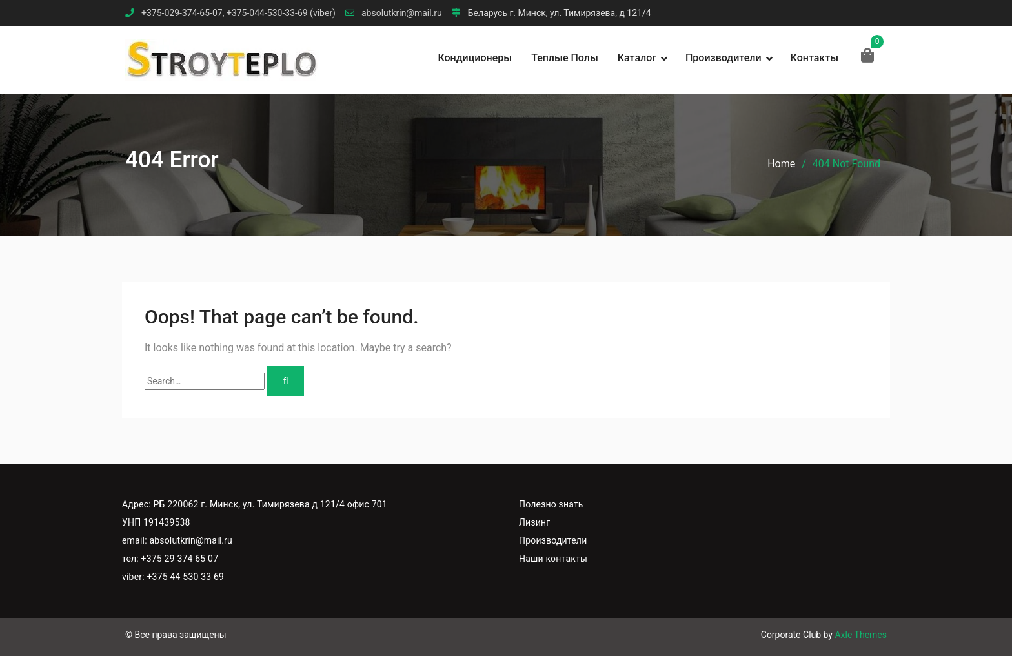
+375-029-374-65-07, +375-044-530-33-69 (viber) (238, 13)
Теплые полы (564, 58)
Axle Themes (861, 635)
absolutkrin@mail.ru (401, 13)
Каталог (637, 58)
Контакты (814, 58)
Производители (723, 58)
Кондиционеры (475, 58)
